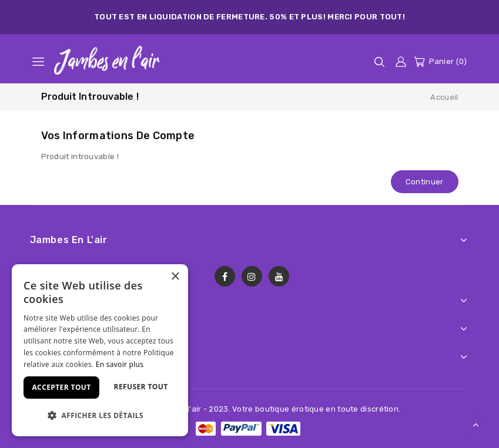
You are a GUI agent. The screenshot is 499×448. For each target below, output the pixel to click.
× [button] (174, 276)
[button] (100, 415)
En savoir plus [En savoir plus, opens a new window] (119, 364)
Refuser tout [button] (141, 387)
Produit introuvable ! (90, 96)
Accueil (444, 97)
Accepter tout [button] (61, 387)
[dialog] (100, 350)
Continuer (425, 181)
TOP (476, 425)
